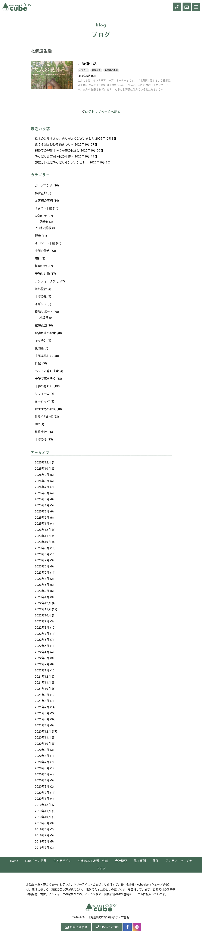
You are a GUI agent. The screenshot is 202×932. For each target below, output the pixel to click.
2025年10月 (43, 463)
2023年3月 (42, 576)
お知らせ (41, 215)
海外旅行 (41, 287)
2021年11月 (43, 672)
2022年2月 (42, 654)
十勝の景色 (42, 249)
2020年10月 (43, 731)
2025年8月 (42, 475)
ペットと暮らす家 (47, 367)
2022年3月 (42, 648)
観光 (38, 234)
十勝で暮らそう (45, 375)
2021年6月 (42, 702)
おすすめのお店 (45, 404)
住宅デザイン (62, 846)
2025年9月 (42, 469)
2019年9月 (42, 809)
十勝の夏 (41, 294)
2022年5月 (42, 636)
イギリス (41, 301)
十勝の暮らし (44, 382)
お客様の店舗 (44, 200)
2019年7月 (42, 821)
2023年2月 (42, 582)
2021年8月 (42, 690)
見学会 (43, 221)
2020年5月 (42, 761)
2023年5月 (42, 564)
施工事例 (140, 846)
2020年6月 (42, 755)
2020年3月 (42, 773)
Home (14, 846)
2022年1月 (42, 660)
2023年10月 (43, 535)
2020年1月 (42, 785)
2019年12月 (43, 791)
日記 (38, 360)
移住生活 (41, 427)
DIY (37, 419)
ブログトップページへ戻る (101, 111)
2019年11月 (43, 797)
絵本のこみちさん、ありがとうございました (64, 138)
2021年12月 (43, 666)
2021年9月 (42, 684)
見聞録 (39, 345)
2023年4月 (42, 570)
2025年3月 (42, 505)
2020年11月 (43, 725)
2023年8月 (42, 546)
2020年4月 (42, 767)
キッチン (41, 337)
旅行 (38, 257)
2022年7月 (42, 624)
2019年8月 (42, 815)
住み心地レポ (44, 412)
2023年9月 (42, 540)
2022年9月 (42, 612)
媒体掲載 (45, 227)
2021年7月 (42, 696)
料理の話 (41, 264)
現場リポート (44, 309)
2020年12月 (43, 719)
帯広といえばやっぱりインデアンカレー (62, 162)
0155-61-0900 (107, 913)
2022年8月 (42, 618)
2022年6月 (42, 630)
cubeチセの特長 (36, 846)
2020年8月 (42, 743)
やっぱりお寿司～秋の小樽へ (54, 156)
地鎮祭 (43, 315)
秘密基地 (41, 193)
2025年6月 (42, 487)
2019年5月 (42, 833)
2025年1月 (42, 517)
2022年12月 (43, 594)
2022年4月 (42, 642)
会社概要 (121, 846)
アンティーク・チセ (178, 846)
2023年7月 (42, 552)
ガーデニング (44, 185)
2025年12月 (43, 457)
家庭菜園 (41, 322)
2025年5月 (42, 493)
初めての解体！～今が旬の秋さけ (57, 150)
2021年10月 (43, 678)
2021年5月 (42, 708)
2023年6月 (42, 558)
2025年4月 (42, 499)
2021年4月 (42, 714)
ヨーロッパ (42, 397)
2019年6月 (42, 827)
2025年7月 (42, 481)
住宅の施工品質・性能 (93, 846)
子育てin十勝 (43, 207)
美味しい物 (42, 272)
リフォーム (42, 389)
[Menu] (196, 7)
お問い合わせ (75, 913)
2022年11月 (43, 600)
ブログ (101, 854)
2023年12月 (43, 523)
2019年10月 (43, 803)
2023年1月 (42, 588)
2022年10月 (43, 606)
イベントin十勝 (45, 242)
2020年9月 (42, 737)
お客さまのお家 (45, 330)
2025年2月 (42, 511)
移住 (156, 846)
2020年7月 (42, 749)
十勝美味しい (44, 352)
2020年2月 (42, 779)
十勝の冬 (41, 434)
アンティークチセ (47, 279)
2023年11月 (43, 529)
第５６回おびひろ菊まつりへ (54, 144)
